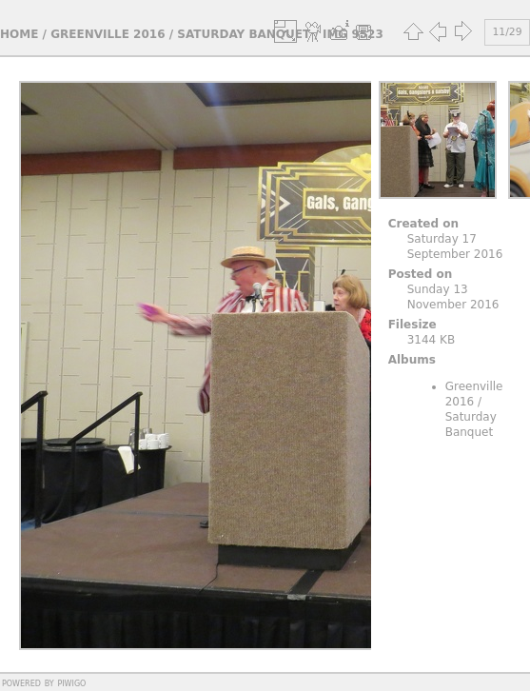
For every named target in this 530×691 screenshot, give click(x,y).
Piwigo (71, 682)
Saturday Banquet (243, 34)
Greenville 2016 (107, 34)
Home (19, 34)
